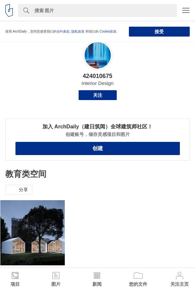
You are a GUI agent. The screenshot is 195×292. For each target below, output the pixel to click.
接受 (159, 31)
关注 (97, 95)
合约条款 (63, 31)
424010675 (97, 76)
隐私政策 (78, 31)
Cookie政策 (108, 31)
